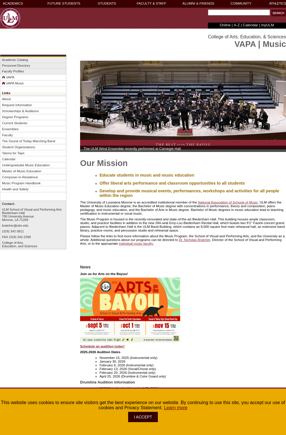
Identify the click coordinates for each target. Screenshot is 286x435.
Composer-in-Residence (20, 177)
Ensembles (10, 129)
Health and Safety (15, 189)
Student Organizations (18, 147)
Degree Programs (15, 117)
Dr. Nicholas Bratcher (194, 240)
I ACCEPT (143, 417)
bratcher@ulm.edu (15, 225)
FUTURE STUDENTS (63, 3)
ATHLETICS (277, 3)
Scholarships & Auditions (20, 111)
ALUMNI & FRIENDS (198, 3)
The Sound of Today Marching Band (28, 141)
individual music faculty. (136, 243)
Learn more (175, 407)
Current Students (14, 123)
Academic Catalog (15, 60)
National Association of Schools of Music (228, 202)
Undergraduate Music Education (26, 165)
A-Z (237, 25)
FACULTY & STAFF (151, 3)
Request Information (17, 105)
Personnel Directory (16, 65)
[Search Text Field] (239, 12)
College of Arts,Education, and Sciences (19, 244)
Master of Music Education (21, 171)
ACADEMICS (13, 3)
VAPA (8, 77)
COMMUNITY (241, 3)
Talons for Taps (13, 153)
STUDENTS (107, 3)
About (6, 99)
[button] (278, 13)
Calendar (250, 25)
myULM (267, 25)
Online (225, 25)
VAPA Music (13, 83)
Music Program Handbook (21, 183)
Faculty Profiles (13, 71)
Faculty (7, 135)
